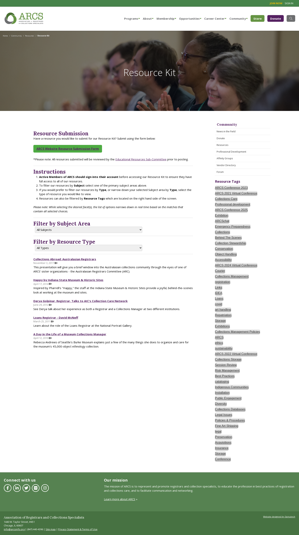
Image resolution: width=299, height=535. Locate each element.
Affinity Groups (225, 158)
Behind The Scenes (228, 237)
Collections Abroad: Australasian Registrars (64, 259)
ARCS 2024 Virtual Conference (236, 265)
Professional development (232, 204)
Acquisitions (223, 442)
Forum (220, 172)
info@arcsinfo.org (14, 529)
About (148, 18)
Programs (132, 18)
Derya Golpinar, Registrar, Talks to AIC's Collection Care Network (80, 301)
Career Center (215, 18)
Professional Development (231, 151)
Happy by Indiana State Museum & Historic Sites (68, 280)
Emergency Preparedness (232, 226)
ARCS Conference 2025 (231, 210)
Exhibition (221, 215)
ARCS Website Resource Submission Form (67, 149)
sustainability (224, 348)
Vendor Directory (226, 165)
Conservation (224, 248)
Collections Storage (228, 359)
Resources (222, 145)
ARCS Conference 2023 (231, 187)
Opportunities (190, 18)
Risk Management (227, 370)
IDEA (218, 293)
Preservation (223, 437)
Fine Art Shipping (226, 426)
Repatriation (223, 315)
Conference (223, 459)
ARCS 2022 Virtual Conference (236, 354)
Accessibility (223, 259)
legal (218, 431)
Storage (220, 320)
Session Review (226, 365)
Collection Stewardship (230, 243)
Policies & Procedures (230, 420)
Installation (222, 392)
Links (218, 287)
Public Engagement (228, 398)
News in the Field (226, 131)
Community (238, 18)
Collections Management (232, 276)
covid (218, 304)
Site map (51, 529)
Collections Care (226, 198)
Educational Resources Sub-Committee (140, 159)
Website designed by (279, 516)
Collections (222, 232)
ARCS (219, 337)
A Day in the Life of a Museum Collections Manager (69, 334)
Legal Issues (223, 414)
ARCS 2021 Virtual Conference (236, 193)
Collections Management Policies (237, 331)
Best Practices (225, 376)
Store (258, 18)
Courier (220, 270)
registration (222, 282)
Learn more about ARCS (119, 499)
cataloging (222, 381)
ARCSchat (222, 221)
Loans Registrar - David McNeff (55, 317)
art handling (223, 309)
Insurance (221, 448)
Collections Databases (230, 409)
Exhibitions (222, 326)
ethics (219, 342)
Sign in (289, 3)
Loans (219, 298)
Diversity (221, 403)
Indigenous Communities (232, 387)
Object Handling (226, 254)
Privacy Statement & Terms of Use (77, 529)
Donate (275, 18)
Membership (166, 18)
